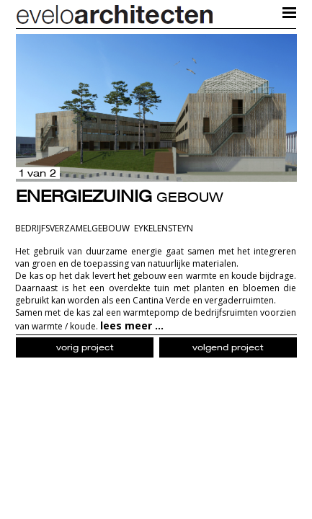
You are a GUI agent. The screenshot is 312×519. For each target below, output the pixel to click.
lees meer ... (132, 325)
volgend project (227, 347)
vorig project (84, 347)
